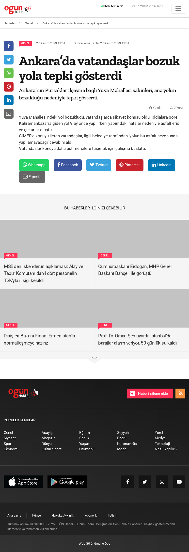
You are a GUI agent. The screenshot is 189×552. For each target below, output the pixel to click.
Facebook (67, 164)
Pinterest (129, 164)
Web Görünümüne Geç (94, 543)
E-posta (32, 176)
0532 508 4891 (112, 6)
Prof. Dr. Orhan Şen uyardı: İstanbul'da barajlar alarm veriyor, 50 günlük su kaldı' (137, 339)
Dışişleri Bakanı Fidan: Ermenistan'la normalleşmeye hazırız (39, 339)
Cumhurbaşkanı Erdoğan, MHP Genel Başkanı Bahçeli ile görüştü (135, 270)
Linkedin (162, 164)
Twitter (99, 164)
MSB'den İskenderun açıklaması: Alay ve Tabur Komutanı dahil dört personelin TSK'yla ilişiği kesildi (43, 273)
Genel (25, 43)
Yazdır (155, 108)
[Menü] (178, 9)
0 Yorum (177, 108)
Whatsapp (34, 164)
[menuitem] (19, 433)
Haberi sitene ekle (149, 393)
